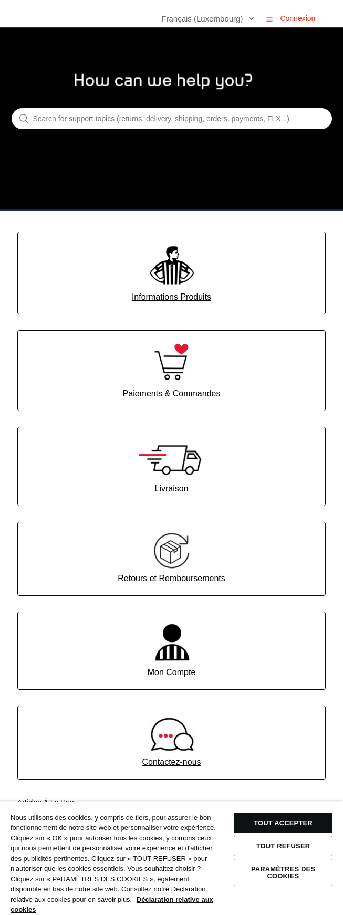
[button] (269, 19)
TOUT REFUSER (283, 846)
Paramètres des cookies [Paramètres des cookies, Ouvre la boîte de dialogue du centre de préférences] (283, 872)
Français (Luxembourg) (203, 18)
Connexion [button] (297, 18)
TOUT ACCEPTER (283, 823)
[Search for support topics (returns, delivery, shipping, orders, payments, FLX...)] (172, 118)
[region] (171, 858)
